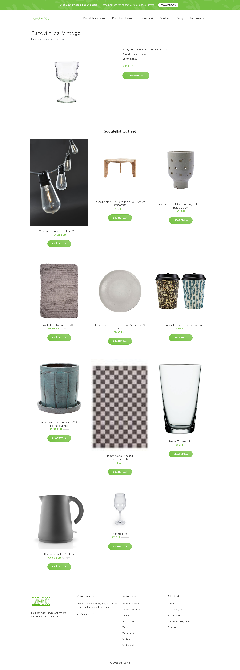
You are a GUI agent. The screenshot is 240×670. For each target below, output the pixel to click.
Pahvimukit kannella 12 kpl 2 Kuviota (181, 326)
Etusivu (35, 40)
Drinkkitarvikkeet (94, 19)
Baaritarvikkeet (122, 19)
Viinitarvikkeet (130, 646)
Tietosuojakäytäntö (179, 623)
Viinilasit (165, 19)
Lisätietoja (136, 77)
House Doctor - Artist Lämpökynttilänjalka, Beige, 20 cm (181, 207)
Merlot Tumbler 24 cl (180, 443)
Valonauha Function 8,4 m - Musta (59, 232)
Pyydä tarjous (168, 5)
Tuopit (125, 629)
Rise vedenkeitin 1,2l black (59, 555)
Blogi (180, 19)
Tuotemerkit (198, 19)
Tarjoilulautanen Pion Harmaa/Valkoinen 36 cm (120, 328)
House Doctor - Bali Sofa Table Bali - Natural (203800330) (120, 205)
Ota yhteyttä (175, 611)
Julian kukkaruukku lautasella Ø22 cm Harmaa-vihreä (59, 425)
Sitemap (172, 629)
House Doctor (159, 51)
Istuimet (126, 617)
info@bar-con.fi (85, 615)
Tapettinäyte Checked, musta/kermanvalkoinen (120, 459)
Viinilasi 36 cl (120, 535)
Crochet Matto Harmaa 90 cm (59, 326)
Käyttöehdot (175, 617)
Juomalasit (146, 19)
